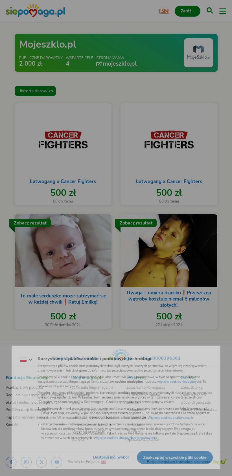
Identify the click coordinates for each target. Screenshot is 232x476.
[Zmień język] (16, 355)
